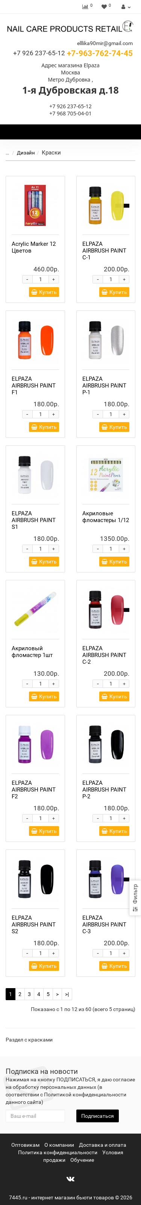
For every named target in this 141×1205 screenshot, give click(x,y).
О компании (59, 1145)
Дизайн (26, 153)
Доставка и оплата (102, 1145)
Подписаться (97, 1116)
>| (67, 994)
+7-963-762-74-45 (73, 53)
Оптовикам (25, 1145)
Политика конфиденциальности (57, 1152)
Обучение (82, 1160)
